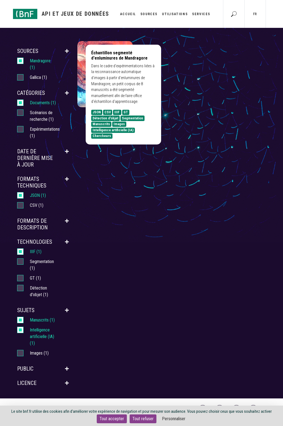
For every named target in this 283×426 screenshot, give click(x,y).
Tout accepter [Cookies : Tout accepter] (111, 418)
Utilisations (175, 14)
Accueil (128, 14)
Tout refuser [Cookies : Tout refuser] (143, 418)
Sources (149, 14)
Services (201, 14)
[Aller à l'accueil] (61, 13)
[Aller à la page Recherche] (234, 14)
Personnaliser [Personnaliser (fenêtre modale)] (173, 418)
